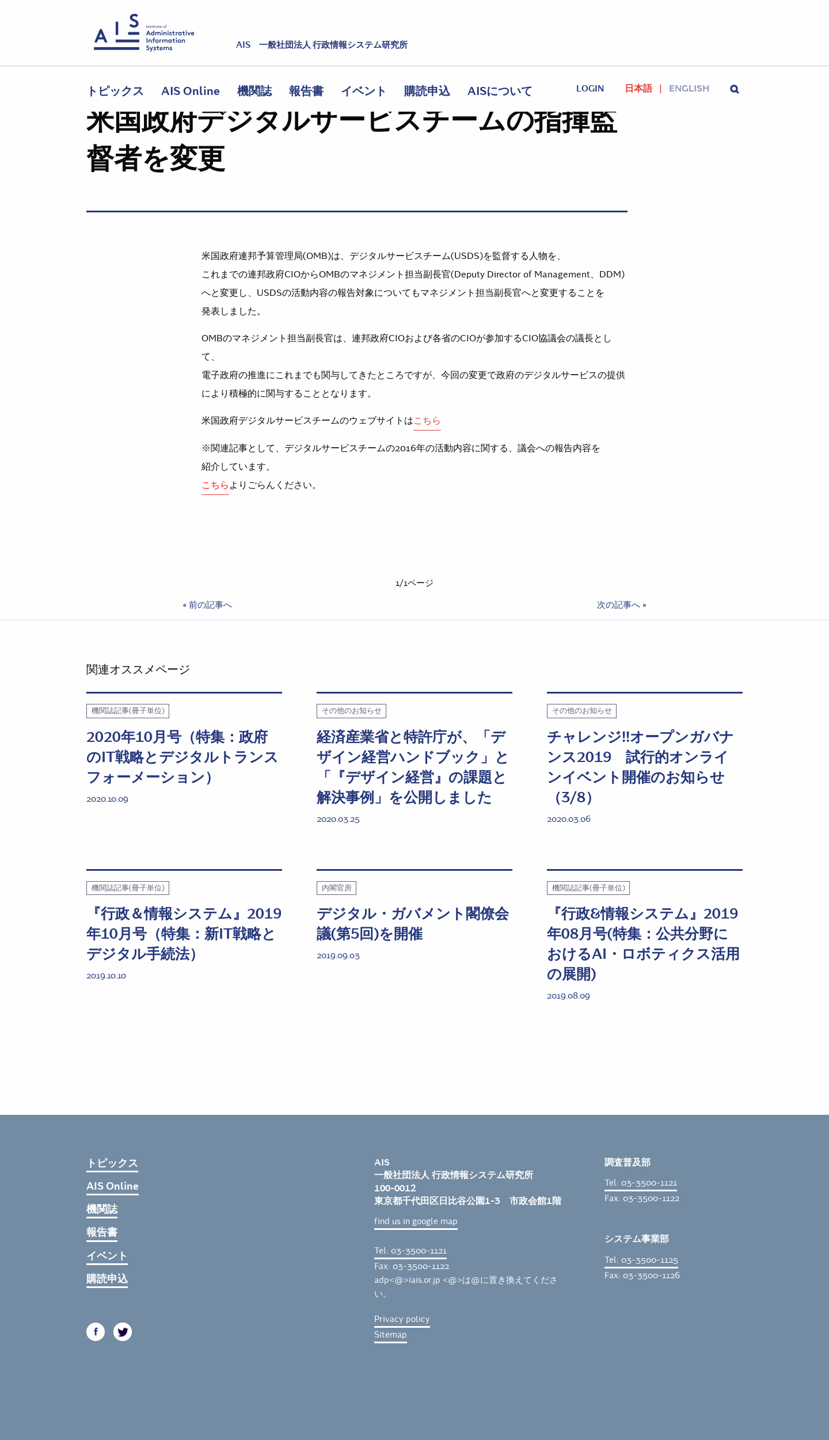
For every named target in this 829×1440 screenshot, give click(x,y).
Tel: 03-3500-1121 (410, 1250)
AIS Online (190, 91)
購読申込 (427, 91)
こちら (427, 420)
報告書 (306, 91)
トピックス (115, 91)
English (689, 88)
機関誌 (254, 91)
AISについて (500, 91)
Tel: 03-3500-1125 (641, 1260)
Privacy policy (402, 1319)
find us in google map (416, 1221)
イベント (364, 91)
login (590, 88)
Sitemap (390, 1334)
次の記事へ (618, 605)
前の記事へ (210, 605)
